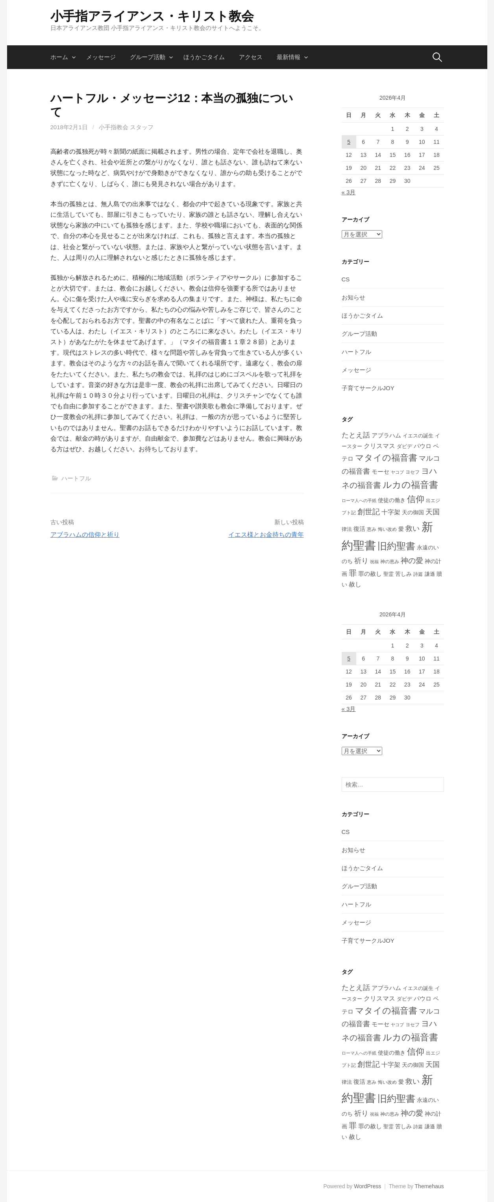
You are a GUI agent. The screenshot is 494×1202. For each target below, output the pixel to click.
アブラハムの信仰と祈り (85, 534)
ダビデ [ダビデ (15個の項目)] (404, 446)
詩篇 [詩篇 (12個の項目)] (418, 574)
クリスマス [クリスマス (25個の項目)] (379, 445)
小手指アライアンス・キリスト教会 (152, 16)
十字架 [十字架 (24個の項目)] (390, 512)
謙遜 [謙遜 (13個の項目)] (430, 574)
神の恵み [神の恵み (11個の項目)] (389, 561)
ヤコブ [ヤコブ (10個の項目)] (397, 472)
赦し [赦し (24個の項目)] (355, 584)
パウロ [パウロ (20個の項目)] (422, 446)
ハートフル (76, 478)
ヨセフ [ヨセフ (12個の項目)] (412, 472)
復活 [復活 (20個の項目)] (359, 529)
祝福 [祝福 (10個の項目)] (374, 561)
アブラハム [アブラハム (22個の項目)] (386, 435)
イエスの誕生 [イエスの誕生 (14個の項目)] (418, 436)
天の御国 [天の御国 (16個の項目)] (413, 512)
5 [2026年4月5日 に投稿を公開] (348, 142)
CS (346, 279)
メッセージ (101, 57)
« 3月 (349, 192)
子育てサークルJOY (368, 388)
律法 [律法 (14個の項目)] (347, 529)
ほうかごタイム (204, 57)
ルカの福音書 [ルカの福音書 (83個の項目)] (410, 485)
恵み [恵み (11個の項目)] (371, 529)
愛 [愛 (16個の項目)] (401, 529)
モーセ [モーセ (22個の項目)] (380, 471)
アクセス (251, 57)
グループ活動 (147, 57)
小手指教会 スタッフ (126, 127)
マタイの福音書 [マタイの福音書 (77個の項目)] (386, 458)
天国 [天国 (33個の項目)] (433, 512)
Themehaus (429, 1186)
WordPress (367, 1186)
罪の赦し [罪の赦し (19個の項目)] (370, 574)
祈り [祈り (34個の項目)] (361, 561)
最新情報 (288, 57)
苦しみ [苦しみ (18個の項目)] (403, 574)
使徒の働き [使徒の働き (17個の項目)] (391, 500)
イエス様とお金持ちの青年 (266, 534)
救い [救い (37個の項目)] (412, 528)
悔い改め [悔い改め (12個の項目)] (387, 529)
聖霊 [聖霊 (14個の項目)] (388, 574)
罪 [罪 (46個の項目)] (353, 573)
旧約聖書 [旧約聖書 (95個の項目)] (396, 546)
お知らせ (353, 297)
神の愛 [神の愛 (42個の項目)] (412, 560)
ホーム (59, 57)
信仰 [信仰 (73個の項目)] (415, 499)
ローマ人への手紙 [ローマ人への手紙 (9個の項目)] (359, 500)
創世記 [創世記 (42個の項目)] (368, 512)
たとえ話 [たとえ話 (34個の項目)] (356, 435)
